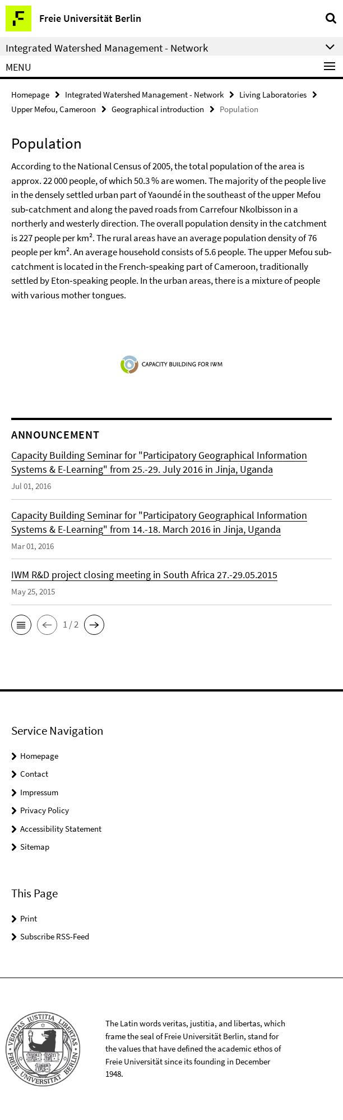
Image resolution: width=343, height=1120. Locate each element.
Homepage (30, 94)
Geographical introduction (158, 109)
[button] (21, 625)
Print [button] (28, 918)
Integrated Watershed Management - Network (144, 94)
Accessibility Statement (60, 828)
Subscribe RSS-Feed (54, 936)
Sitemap (34, 846)
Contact (34, 773)
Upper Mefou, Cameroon (53, 109)
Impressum (39, 792)
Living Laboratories (273, 94)
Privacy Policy (44, 810)
